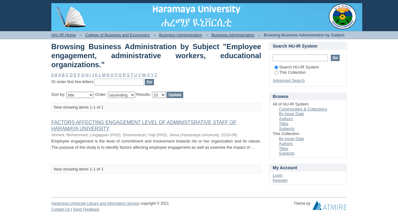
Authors (286, 118)
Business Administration (180, 35)
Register (280, 180)
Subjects (286, 128)
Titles (284, 123)
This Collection (290, 72)
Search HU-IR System (296, 67)
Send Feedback (86, 209)
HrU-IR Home (63, 35)
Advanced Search (289, 80)
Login (342, 7)
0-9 (54, 74)
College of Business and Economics (117, 35)
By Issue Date (291, 113)
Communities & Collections (303, 109)
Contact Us (60, 209)
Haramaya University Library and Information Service (95, 203)
